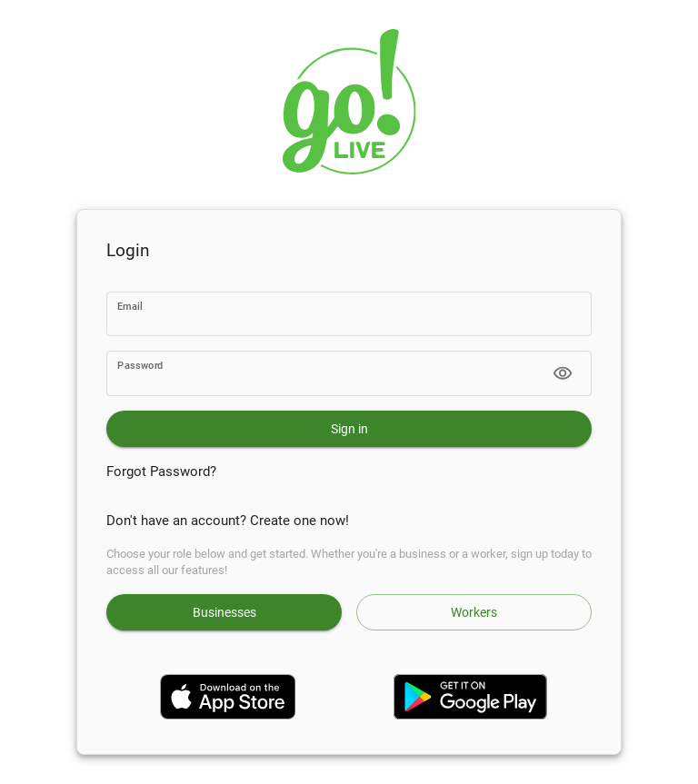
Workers (474, 612)
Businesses (224, 612)
